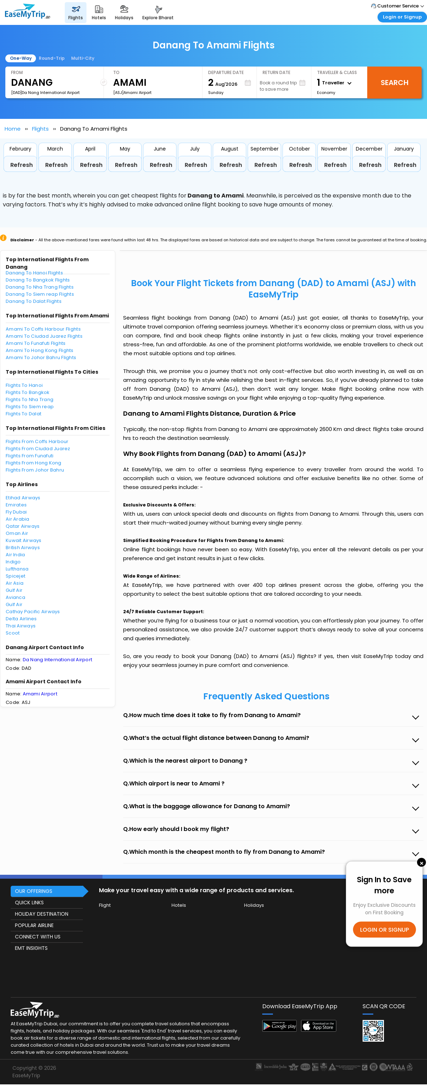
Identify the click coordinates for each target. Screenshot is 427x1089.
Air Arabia (18, 519)
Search (394, 83)
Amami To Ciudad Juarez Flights (44, 336)
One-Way (21, 58)
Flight (105, 905)
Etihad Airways (23, 497)
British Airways (23, 547)
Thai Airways (21, 625)
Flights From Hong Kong (34, 462)
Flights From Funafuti (29, 455)
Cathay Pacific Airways (33, 611)
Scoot (13, 633)
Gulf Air (14, 590)
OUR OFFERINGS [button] (33, 891)
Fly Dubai (16, 512)
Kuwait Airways (24, 540)
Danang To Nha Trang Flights (40, 287)
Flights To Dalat (23, 413)
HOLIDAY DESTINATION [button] (41, 913)
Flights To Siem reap (30, 406)
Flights (40, 128)
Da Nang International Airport (58, 659)
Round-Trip (52, 58)
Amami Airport (40, 693)
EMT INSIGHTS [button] (31, 948)
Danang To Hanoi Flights (34, 272)
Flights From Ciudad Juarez (38, 448)
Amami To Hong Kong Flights (40, 350)
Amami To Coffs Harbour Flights (43, 329)
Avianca (15, 597)
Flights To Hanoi (24, 385)
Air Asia (14, 583)
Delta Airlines (21, 618)
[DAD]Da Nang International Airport (45, 92)
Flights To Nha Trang (29, 399)
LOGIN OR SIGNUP (384, 929)
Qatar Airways (22, 526)
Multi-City (82, 58)
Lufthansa (17, 568)
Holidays (254, 905)
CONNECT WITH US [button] (37, 936)
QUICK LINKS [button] (29, 902)
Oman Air (17, 533)
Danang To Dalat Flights (34, 301)
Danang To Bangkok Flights (38, 280)
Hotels (179, 905)
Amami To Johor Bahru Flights (41, 357)
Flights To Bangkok (28, 392)
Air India (15, 554)
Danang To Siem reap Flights (40, 294)
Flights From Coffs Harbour (37, 441)
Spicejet (15, 576)
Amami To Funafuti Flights (36, 343)
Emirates (16, 504)
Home (13, 128)
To (116, 72)
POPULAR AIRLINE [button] (34, 925)
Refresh (21, 165)
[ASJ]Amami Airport (132, 92)
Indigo (13, 561)
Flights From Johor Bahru (35, 470)
